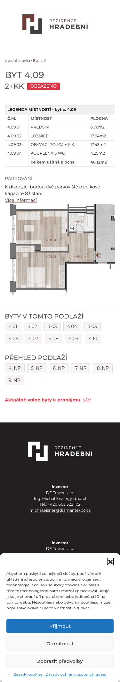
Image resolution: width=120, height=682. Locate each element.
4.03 (52, 326)
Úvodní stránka (17, 61)
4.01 (13, 326)
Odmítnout (60, 644)
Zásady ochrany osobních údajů (76, 674)
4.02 (32, 326)
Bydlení (39, 61)
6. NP (59, 368)
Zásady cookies (28, 674)
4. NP (15, 368)
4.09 (73, 338)
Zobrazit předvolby (60, 661)
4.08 (54, 338)
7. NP (81, 368)
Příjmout (60, 626)
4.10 (93, 338)
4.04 (72, 326)
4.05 (92, 326)
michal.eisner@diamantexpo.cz (60, 510)
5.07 (86, 400)
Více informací (21, 200)
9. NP (14, 380)
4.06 (13, 338)
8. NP (103, 368)
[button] (110, 561)
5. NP (37, 368)
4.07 (33, 338)
